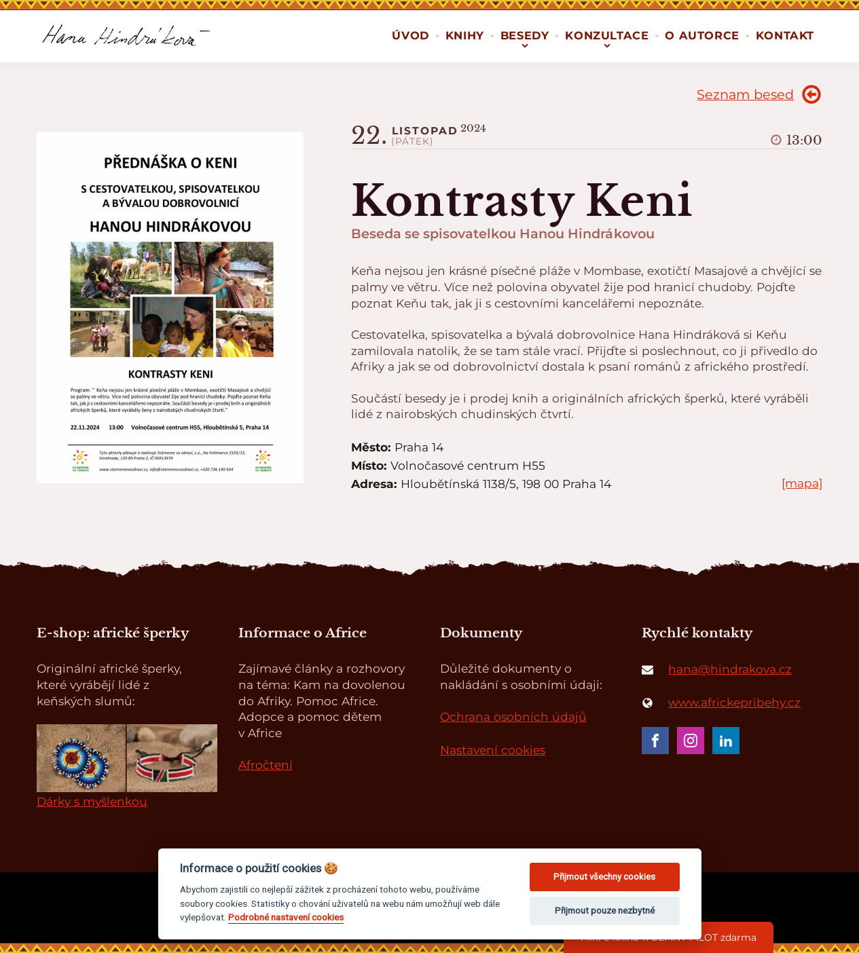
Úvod (410, 35)
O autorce (702, 35)
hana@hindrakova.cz (730, 669)
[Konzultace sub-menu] (607, 44)
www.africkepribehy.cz (734, 702)
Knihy (464, 35)
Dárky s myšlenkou (92, 801)
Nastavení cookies (492, 750)
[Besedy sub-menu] (525, 44)
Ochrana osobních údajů (513, 716)
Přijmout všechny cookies (604, 877)
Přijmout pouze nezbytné (605, 910)
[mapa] (802, 483)
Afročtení (265, 765)
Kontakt (785, 35)
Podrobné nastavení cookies (286, 917)
